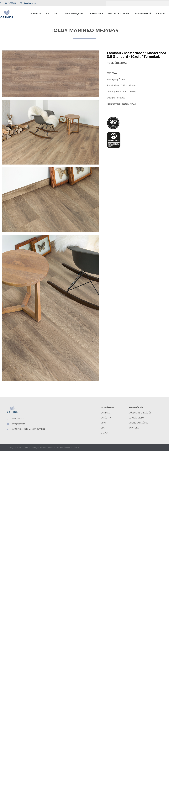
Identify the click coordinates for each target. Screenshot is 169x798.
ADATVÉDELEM (74, 447)
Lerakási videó (95, 13)
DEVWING (63, 447)
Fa (47, 13)
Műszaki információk (118, 13)
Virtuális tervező (143, 13)
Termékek (152, 57)
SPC (56, 13)
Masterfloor (134, 53)
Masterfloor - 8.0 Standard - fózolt (137, 55)
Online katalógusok (73, 13)
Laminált (35, 13)
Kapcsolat (161, 13)
